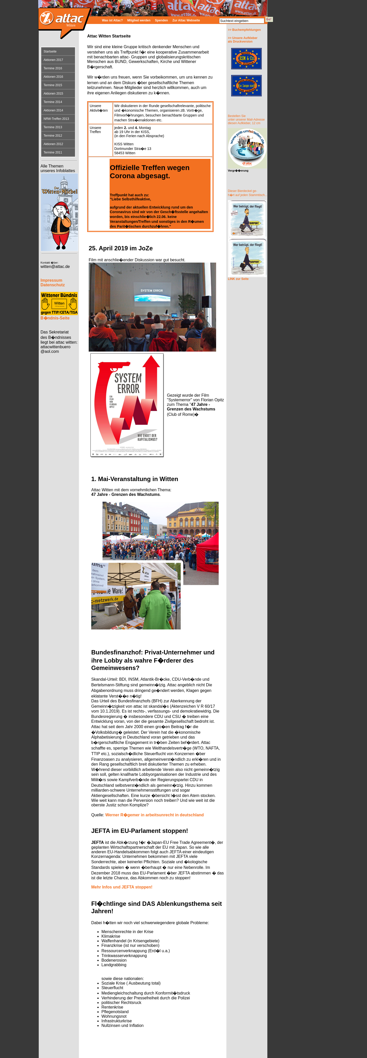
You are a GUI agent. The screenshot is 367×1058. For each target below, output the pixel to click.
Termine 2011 (53, 152)
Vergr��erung (238, 170)
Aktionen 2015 (53, 93)
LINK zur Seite (238, 279)
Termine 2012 (53, 135)
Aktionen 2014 (53, 110)
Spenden (161, 20)
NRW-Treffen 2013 (56, 119)
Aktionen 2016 (53, 77)
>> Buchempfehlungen (244, 30)
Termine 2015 (53, 85)
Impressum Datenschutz (53, 282)
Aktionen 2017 (53, 60)
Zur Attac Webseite (186, 20)
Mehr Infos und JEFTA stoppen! (121, 887)
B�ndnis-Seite (55, 318)
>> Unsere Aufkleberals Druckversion (242, 39)
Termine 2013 (53, 127)
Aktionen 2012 (53, 144)
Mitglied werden (139, 20)
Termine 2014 (53, 102)
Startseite (50, 51)
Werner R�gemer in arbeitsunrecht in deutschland (154, 815)
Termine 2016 (53, 68)
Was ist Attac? (112, 20)
